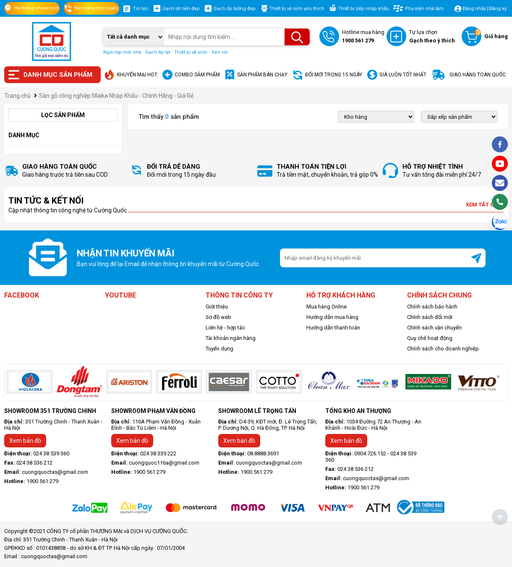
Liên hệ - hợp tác (225, 327)
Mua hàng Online (326, 306)
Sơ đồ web (218, 317)
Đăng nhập (474, 8)
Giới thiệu (217, 306)
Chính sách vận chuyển (434, 327)
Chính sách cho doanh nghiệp (443, 348)
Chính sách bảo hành (432, 306)
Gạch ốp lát (157, 52)
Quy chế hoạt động (429, 338)
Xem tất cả (485, 204)
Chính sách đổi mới (429, 317)
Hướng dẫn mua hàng (332, 317)
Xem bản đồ (25, 440)
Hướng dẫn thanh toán (333, 327)
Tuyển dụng (219, 348)
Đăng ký (498, 8)
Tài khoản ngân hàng (231, 338)
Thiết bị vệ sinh (190, 52)
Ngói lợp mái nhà (122, 52)
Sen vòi (220, 52)
